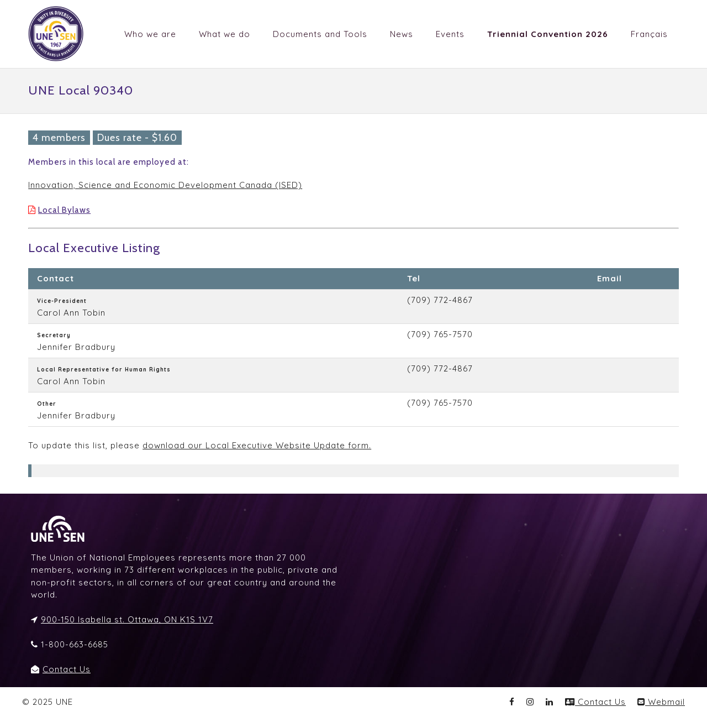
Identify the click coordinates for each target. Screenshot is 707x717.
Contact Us (67, 669)
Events (450, 34)
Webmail (661, 702)
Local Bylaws (64, 210)
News (401, 34)
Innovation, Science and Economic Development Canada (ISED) (165, 185)
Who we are (150, 34)
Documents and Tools (320, 34)
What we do (224, 34)
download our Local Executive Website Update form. (257, 445)
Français (649, 34)
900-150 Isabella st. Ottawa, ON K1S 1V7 (127, 619)
